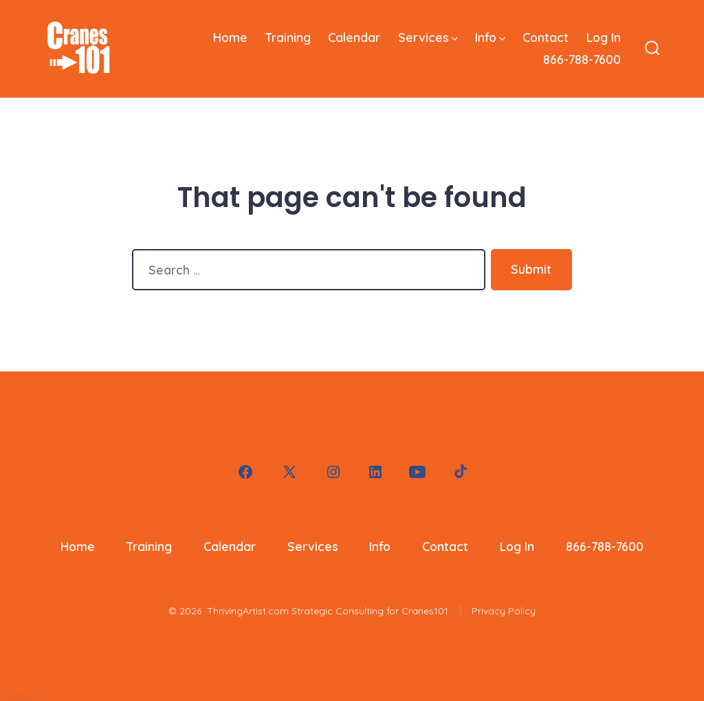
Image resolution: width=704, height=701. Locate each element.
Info (490, 37)
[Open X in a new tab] (289, 472)
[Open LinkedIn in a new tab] (375, 472)
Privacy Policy (504, 611)
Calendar (354, 37)
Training (288, 37)
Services (428, 37)
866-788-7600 (582, 59)
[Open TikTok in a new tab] (459, 472)
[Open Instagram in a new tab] (333, 472)
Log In (603, 37)
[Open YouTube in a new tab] (417, 472)
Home (230, 37)
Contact (545, 37)
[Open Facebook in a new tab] (245, 472)
